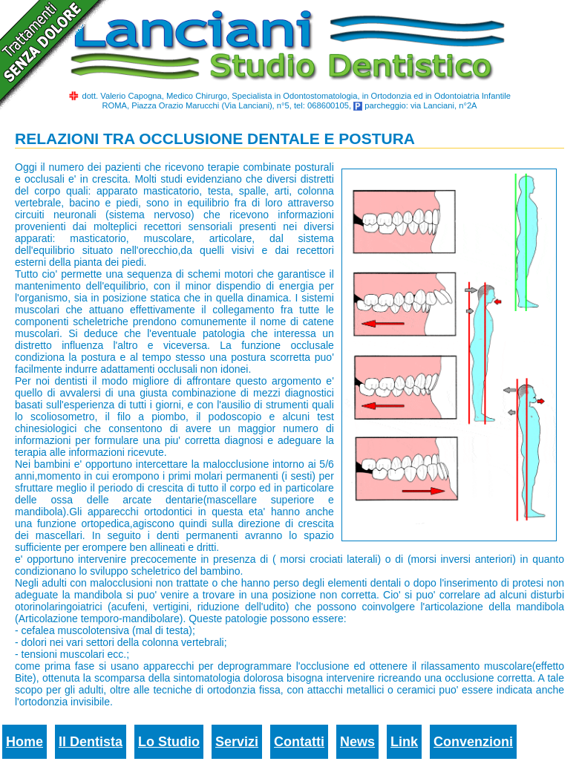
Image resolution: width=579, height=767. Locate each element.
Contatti (299, 741)
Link (404, 741)
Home (24, 741)
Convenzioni (473, 741)
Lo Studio (169, 741)
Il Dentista (90, 741)
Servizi (236, 741)
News (357, 741)
